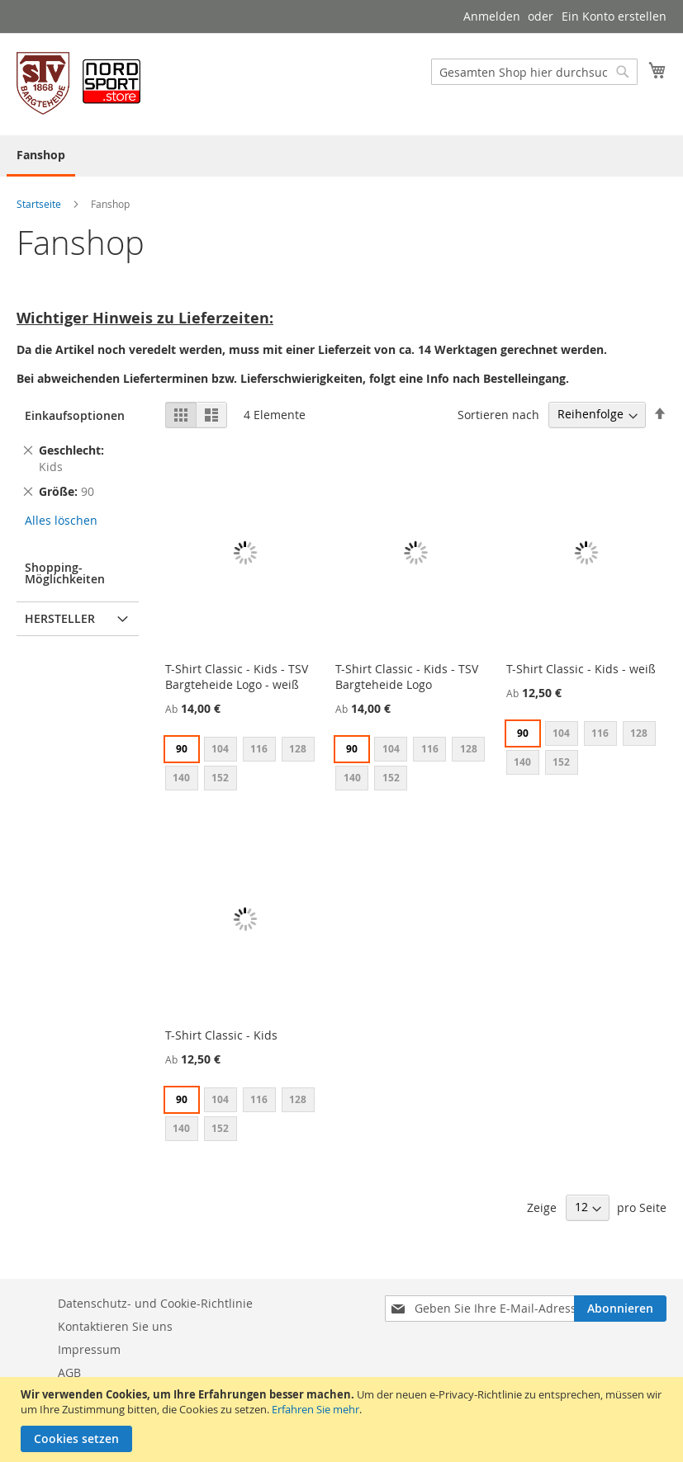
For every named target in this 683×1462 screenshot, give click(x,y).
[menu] (341, 156)
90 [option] (181, 749)
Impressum (89, 1349)
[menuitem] (41, 156)
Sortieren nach (498, 414)
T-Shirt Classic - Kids (221, 1035)
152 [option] (220, 778)
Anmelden (491, 16)
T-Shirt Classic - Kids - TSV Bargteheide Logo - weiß (236, 676)
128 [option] (297, 749)
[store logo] (78, 83)
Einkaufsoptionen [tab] (75, 415)
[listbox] (245, 766)
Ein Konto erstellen (614, 16)
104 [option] (220, 749)
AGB (69, 1372)
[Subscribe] (620, 1308)
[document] (343, 1419)
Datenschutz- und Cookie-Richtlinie (155, 1303)
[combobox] (534, 72)
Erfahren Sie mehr (315, 1409)
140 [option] (181, 778)
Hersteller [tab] (60, 618)
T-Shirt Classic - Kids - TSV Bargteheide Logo (406, 676)
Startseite (40, 203)
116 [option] (259, 749)
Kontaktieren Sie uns (115, 1326)
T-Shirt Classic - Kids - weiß (581, 669)
